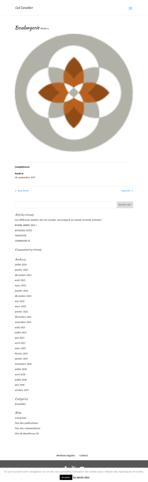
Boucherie (22, 190)
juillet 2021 (21, 332)
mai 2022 (19, 301)
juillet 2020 (21, 369)
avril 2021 (20, 343)
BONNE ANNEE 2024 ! (26, 225)
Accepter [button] (66, 477)
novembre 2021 (23, 322)
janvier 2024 (21, 270)
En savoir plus (81, 477)
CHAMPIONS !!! (22, 240)
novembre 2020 (23, 364)
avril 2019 (20, 374)
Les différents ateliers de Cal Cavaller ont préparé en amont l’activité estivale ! (58, 220)
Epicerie (127, 190)
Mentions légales (65, 455)
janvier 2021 (21, 358)
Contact (83, 455)
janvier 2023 (21, 290)
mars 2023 (20, 285)
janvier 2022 (21, 311)
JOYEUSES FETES (23, 230)
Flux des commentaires (27, 428)
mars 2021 (20, 348)
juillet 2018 (21, 379)
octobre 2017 (22, 390)
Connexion (20, 418)
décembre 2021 (23, 317)
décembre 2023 (23, 275)
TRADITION (20, 235)
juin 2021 (19, 337)
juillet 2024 (21, 264)
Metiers (44, 28)
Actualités (20, 404)
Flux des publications (26, 423)
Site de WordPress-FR (27, 433)
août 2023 (20, 280)
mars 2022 (20, 306)
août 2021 (20, 327)
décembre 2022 (23, 296)
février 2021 (21, 353)
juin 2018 (19, 384)
